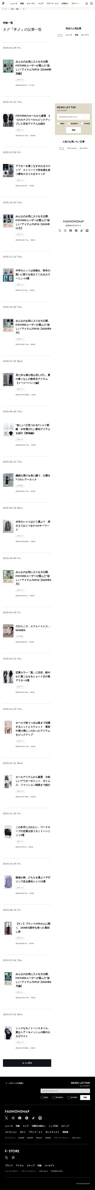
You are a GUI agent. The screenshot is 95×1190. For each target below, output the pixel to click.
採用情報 (21, 1138)
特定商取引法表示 (57, 1171)
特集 (22, 3)
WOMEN (74, 124)
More (76, 3)
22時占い (65, 3)
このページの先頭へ (14, 1083)
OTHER (87, 124)
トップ (4, 9)
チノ (24, 9)
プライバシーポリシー (61, 1138)
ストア (41, 3)
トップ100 (53, 1126)
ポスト (23, 1132)
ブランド (9, 1165)
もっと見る (27, 1063)
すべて (60, 35)
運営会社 (39, 1138)
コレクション (11, 1132)
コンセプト (49, 1165)
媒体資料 (30, 1138)
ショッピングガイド (11, 1171)
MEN (62, 124)
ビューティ (31, 3)
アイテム (20, 1165)
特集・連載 (15, 9)
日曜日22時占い (39, 1126)
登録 (73, 130)
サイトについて (10, 1138)
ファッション (72, 148)
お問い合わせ (76, 1138)
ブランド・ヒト (53, 3)
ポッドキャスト (52, 1132)
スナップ (65, 1126)
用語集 (65, 1132)
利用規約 (48, 1138)
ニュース (13, 3)
